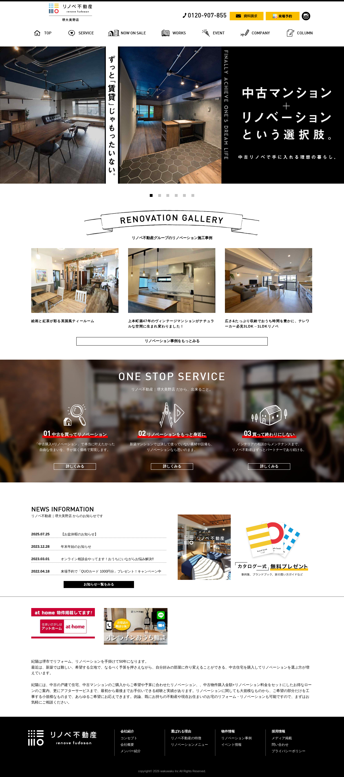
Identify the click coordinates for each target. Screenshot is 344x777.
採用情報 (278, 731)
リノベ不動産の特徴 (186, 738)
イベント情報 (231, 744)
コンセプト (128, 738)
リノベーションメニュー (189, 744)
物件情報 (228, 731)
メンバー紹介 (130, 751)
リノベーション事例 (236, 738)
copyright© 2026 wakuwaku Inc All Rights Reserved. (172, 771)
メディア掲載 (282, 738)
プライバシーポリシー (288, 751)
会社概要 (127, 744)
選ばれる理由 (181, 731)
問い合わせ (280, 744)
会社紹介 (127, 731)
